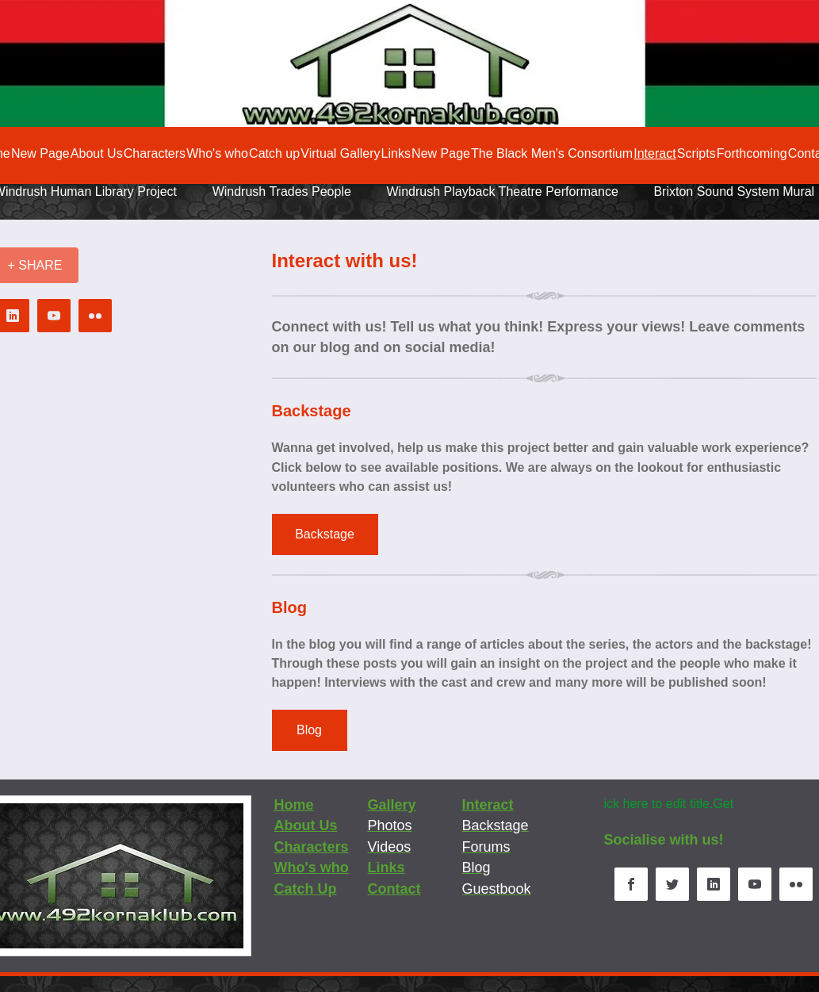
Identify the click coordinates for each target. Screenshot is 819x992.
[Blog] (309, 730)
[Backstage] (325, 534)
